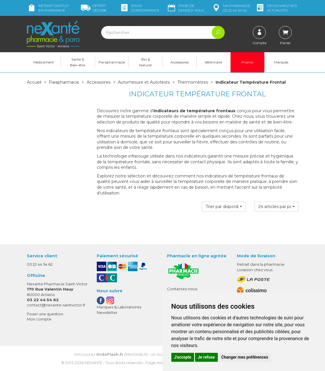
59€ (94, 7)
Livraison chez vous (254, 269)
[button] (224, 206)
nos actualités (276, 7)
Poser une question (45, 314)
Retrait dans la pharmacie (261, 264)
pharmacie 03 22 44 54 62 (230, 7)
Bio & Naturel (145, 62)
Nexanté (93, 362)
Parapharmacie (112, 62)
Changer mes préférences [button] (244, 357)
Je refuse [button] (206, 357)
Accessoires (179, 62)
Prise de (185, 7)
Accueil (34, 82)
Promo (247, 62)
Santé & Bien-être (77, 62)
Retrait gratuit (48, 7)
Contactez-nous (182, 288)
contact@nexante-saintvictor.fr (56, 305)
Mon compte (39, 319)
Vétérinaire (213, 62)
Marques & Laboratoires (119, 307)
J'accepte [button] (183, 357)
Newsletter (107, 312)
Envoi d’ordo (139, 7)
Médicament (43, 62)
